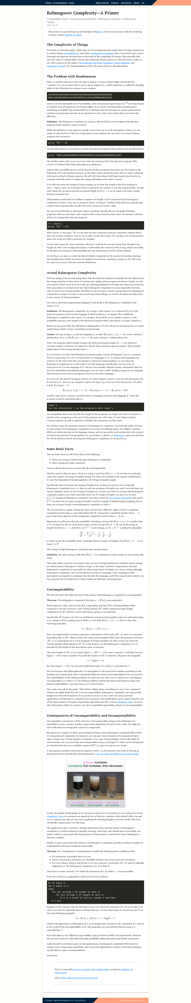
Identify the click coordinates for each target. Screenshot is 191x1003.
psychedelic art (71, 53)
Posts (71, 2)
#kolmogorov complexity (109, 18)
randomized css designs (102, 53)
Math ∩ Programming (56, 2)
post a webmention (99, 969)
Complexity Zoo (54, 816)
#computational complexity (83, 18)
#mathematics (129, 18)
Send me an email (81, 969)
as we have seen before (121, 497)
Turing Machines (122, 62)
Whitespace (119, 435)
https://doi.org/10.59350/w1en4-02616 (79, 977)
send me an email (73, 34)
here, (101, 31)
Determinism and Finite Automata (96, 62)
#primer (51, 21)
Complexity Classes (56, 66)
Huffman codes (125, 701)
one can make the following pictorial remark (117, 753)
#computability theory (57, 18)
